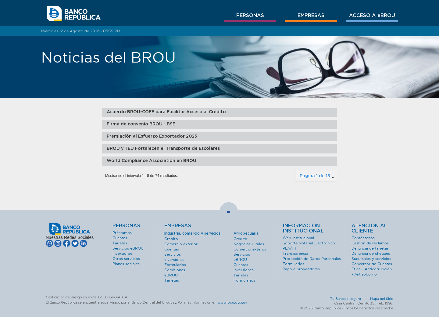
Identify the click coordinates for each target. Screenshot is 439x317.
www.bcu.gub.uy (232, 302)
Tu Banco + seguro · (349, 299)
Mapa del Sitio (381, 299)
